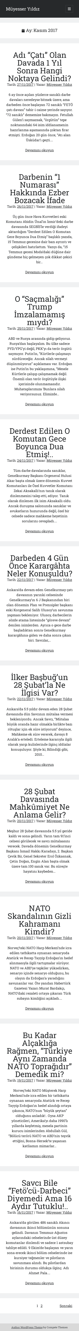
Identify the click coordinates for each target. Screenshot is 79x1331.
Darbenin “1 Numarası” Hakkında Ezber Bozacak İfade (39, 188)
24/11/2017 (25, 460)
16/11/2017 (25, 1212)
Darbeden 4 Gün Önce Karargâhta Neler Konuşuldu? (39, 565)
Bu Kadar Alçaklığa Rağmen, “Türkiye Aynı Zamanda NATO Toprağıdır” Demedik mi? (39, 1054)
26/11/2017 (25, 206)
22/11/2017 (25, 579)
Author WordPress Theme (27, 1327)
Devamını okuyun (39, 150)
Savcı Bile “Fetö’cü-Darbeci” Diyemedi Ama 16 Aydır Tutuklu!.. (39, 1194)
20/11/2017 (25, 821)
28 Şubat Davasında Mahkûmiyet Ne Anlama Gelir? (39, 803)
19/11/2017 (25, 1080)
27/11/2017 (25, 84)
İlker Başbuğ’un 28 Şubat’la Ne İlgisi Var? (39, 685)
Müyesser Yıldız (23, 9)
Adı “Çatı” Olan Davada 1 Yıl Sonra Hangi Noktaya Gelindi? (39, 66)
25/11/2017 (25, 328)
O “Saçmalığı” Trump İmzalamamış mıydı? (39, 310)
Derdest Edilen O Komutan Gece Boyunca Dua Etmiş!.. (39, 442)
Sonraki (66, 1305)
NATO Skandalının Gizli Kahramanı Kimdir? (39, 920)
